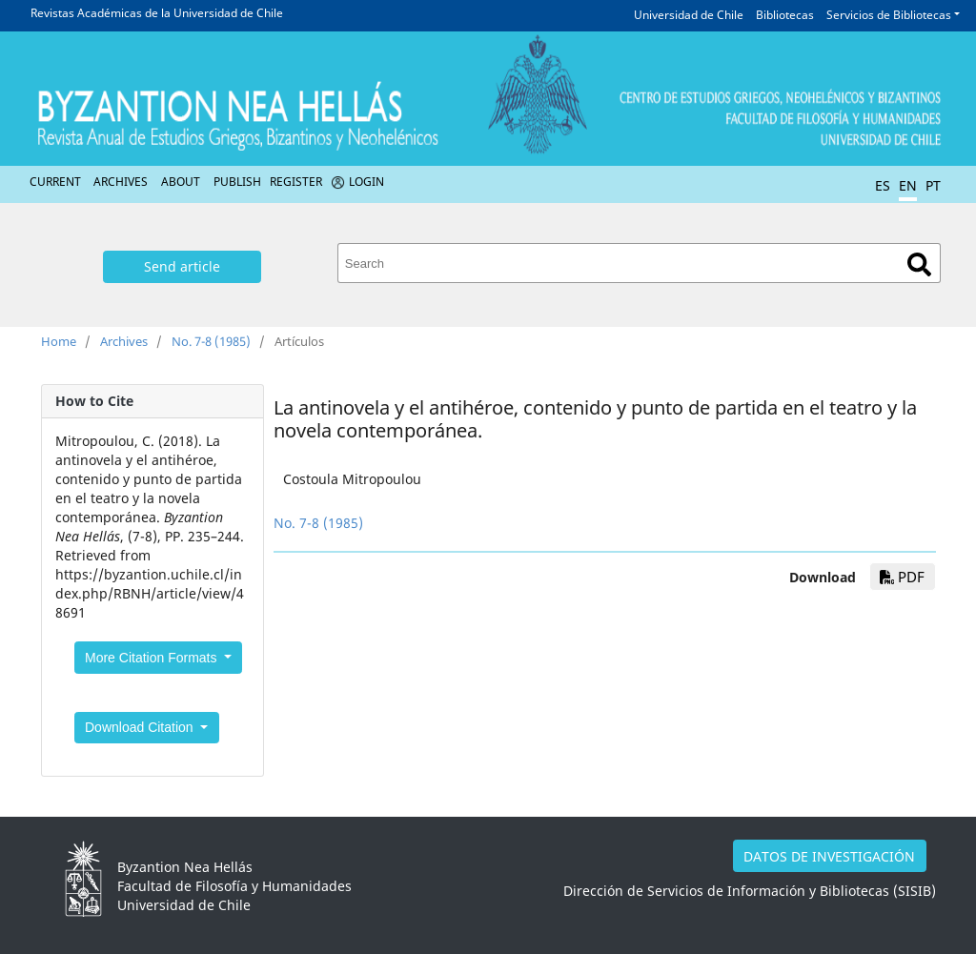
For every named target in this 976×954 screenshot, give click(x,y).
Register (296, 181)
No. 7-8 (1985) (211, 341)
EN (908, 185)
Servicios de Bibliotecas (888, 15)
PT (933, 185)
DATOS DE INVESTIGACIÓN (829, 856)
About (180, 181)
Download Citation (141, 727)
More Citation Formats (152, 657)
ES (882, 185)
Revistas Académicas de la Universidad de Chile (156, 13)
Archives (120, 181)
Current (55, 181)
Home (58, 341)
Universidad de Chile (688, 15)
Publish (237, 181)
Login (366, 181)
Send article (182, 266)
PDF (902, 576)
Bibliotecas (785, 15)
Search (919, 264)
